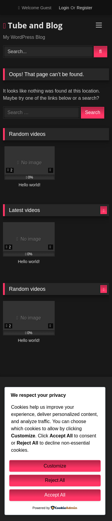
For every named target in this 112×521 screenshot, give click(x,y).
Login (64, 7)
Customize (55, 465)
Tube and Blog (32, 25)
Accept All (55, 494)
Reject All (55, 480)
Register (84, 7)
